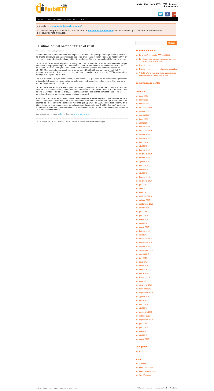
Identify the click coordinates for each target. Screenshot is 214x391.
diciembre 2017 (145, 181)
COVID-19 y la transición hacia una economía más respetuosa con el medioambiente (157, 74)
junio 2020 (143, 119)
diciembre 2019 (145, 131)
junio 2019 (143, 142)
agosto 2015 (144, 254)
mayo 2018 (143, 169)
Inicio (41, 19)
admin (61, 51)
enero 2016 (143, 235)
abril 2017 (143, 189)
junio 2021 (143, 96)
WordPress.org (145, 375)
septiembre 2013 (146, 320)
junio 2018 (143, 165)
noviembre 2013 (145, 312)
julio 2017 (143, 185)
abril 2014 (143, 308)
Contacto (173, 388)
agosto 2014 (144, 297)
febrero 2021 (144, 104)
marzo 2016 (144, 227)
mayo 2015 (143, 266)
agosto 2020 (144, 115)
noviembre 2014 (145, 289)
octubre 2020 (144, 111)
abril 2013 (143, 335)
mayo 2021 (143, 100)
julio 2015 (143, 258)
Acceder (142, 364)
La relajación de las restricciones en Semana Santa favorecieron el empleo (71, 121)
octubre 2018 (144, 158)
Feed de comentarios (147, 371)
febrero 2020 (144, 127)
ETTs (62, 114)
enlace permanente (82, 114)
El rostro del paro (146, 65)
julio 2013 (143, 324)
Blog (49, 19)
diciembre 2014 (145, 285)
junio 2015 (143, 262)
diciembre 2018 (145, 154)
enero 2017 (143, 192)
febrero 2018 (144, 177)
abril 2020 (143, 123)
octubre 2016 (144, 200)
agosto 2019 (144, 138)
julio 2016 (143, 212)
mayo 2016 (143, 219)
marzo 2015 (144, 274)
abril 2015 (143, 270)
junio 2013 (143, 327)
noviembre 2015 (145, 243)
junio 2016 (143, 216)
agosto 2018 (144, 162)
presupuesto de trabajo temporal (65, 26)
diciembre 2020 (145, 108)
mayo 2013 (143, 331)
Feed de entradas (146, 367)
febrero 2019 (144, 150)
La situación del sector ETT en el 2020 (69, 19)
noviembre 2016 (145, 196)
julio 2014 (143, 300)
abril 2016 (143, 223)
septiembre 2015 (146, 250)
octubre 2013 (144, 316)
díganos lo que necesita (100, 30)
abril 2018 (143, 173)
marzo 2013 (144, 339)
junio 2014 (143, 304)
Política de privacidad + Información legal (151, 388)
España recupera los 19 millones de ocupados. (158, 69)
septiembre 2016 (146, 204)
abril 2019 (143, 146)
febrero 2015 (144, 277)
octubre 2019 (144, 135)
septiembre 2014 (146, 293)
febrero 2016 (144, 231)
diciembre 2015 (145, 239)
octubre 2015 (144, 246)
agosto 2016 (144, 208)
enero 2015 (143, 281)
